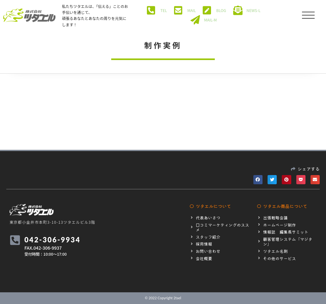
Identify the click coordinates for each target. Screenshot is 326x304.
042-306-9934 (53, 239)
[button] (258, 179)
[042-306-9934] (15, 240)
